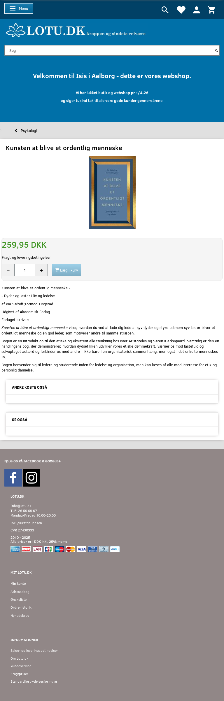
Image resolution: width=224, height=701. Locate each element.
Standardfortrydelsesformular (33, 681)
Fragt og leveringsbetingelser (26, 257)
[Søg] (216, 50)
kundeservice (20, 666)
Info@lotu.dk (20, 505)
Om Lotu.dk (19, 658)
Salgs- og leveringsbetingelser (34, 650)
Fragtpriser (19, 674)
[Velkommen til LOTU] (76, 29)
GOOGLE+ (53, 461)
